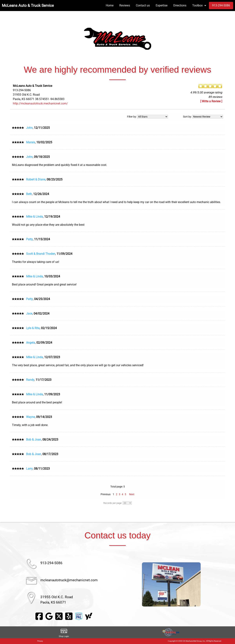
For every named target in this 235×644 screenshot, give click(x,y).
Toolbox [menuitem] (197, 5)
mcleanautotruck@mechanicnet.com (69, 580)
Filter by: (147, 116)
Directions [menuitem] (179, 5)
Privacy (40, 641)
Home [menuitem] (109, 5)
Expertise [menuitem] (161, 5)
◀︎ (125, 584)
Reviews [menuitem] (124, 5)
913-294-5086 (51, 563)
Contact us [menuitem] (143, 5)
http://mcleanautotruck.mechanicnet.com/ (40, 103)
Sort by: (203, 116)
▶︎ (217, 584)
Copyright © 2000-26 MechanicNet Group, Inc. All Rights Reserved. (195, 641)
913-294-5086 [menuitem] (221, 5)
